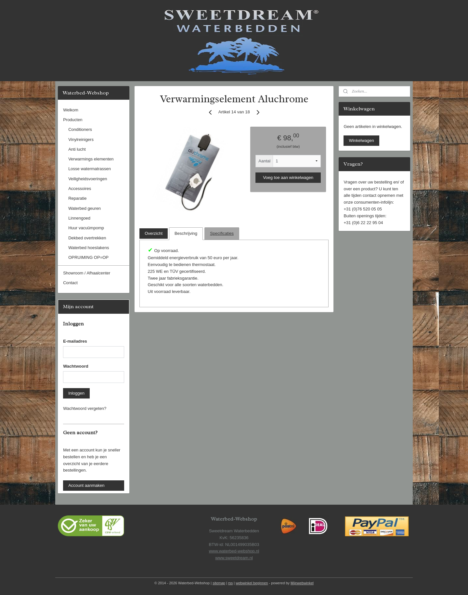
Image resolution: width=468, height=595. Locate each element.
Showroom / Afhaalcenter (86, 273)
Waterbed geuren (84, 208)
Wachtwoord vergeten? (84, 408)
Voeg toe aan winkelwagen (288, 177)
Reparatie (77, 198)
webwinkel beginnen (252, 583)
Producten (72, 119)
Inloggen (76, 393)
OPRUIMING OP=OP (88, 257)
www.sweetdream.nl (234, 557)
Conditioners (80, 129)
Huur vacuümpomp (86, 227)
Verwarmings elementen (90, 159)
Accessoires (79, 188)
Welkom (70, 110)
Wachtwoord (75, 366)
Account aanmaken (86, 485)
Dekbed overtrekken (87, 237)
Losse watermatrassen (89, 168)
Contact (70, 282)
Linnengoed (79, 218)
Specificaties (222, 233)
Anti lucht (76, 149)
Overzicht (153, 233)
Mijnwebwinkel (302, 583)
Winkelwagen (361, 140)
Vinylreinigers (81, 139)
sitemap (219, 583)
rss (230, 583)
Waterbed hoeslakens (88, 247)
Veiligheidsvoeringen (87, 178)
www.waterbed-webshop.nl (234, 551)
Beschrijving (186, 233)
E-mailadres (75, 341)
